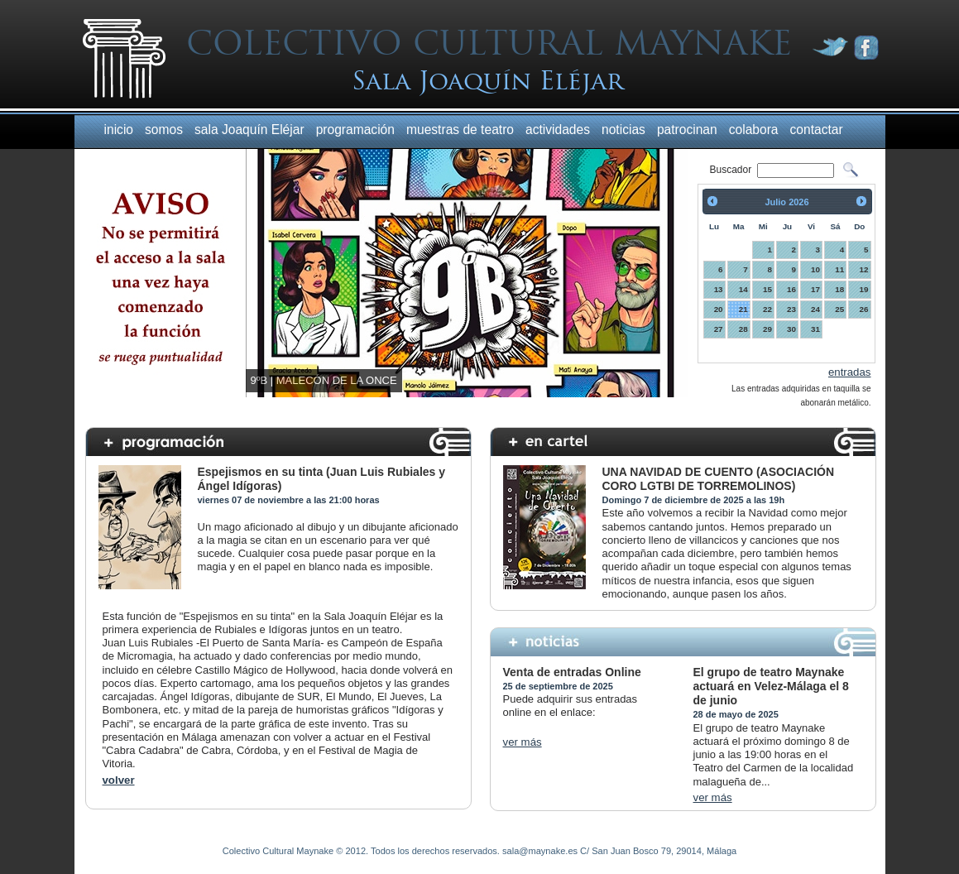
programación (355, 129)
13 (718, 289)
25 (839, 309)
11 (839, 269)
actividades (557, 129)
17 (815, 289)
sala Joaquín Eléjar (249, 129)
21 (743, 309)
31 (815, 329)
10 (815, 269)
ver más (522, 742)
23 (791, 309)
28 (743, 329)
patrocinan (687, 129)
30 (791, 329)
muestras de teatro (460, 129)
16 (791, 289)
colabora (754, 129)
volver (119, 780)
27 (718, 329)
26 (864, 309)
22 (767, 309)
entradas (849, 372)
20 (718, 309)
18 (839, 289)
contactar (816, 129)
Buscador (732, 169)
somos (164, 129)
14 (743, 289)
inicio (119, 129)
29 (767, 329)
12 (864, 269)
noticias (623, 129)
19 (864, 289)
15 (767, 289)
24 (815, 309)
